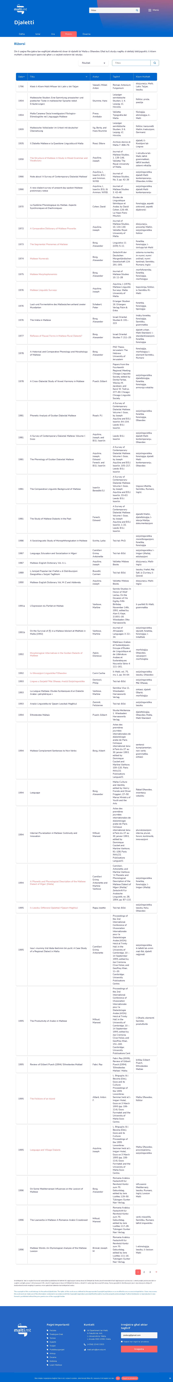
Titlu (58, 76)
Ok (118, 1378)
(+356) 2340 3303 (95, 1344)
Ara (53, 34)
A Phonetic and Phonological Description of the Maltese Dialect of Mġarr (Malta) (58, 882)
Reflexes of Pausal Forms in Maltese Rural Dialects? (56, 336)
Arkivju (53, 1353)
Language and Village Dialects (45, 1150)
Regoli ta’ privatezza (130, 1378)
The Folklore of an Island (42, 1099)
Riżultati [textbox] (86, 62)
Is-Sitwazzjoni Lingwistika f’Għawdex (48, 673)
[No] (170, 1378)
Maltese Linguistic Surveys (43, 290)
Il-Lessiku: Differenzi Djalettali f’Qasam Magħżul (54, 908)
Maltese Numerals (39, 258)
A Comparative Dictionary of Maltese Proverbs (53, 228)
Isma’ (37, 34)
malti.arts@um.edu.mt (96, 1349)
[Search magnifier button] (137, 10)
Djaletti (53, 1342)
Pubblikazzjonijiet (57, 1349)
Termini (53, 1338)
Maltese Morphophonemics (43, 274)
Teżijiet (53, 1345)
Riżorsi (68, 34)
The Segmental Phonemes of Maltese (49, 244)
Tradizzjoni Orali (56, 1334)
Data (21, 76)
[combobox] (93, 63)
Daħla (22, 34)
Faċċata (53, 1330)
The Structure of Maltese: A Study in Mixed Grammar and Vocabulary (59, 159)
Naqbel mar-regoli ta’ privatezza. (136, 1342)
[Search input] (112, 10)
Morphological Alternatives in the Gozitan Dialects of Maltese (56, 654)
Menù (153, 10)
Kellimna (53, 1361)
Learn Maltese (56, 1365)
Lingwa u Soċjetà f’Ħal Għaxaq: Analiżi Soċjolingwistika (57, 681)
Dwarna (86, 34)
